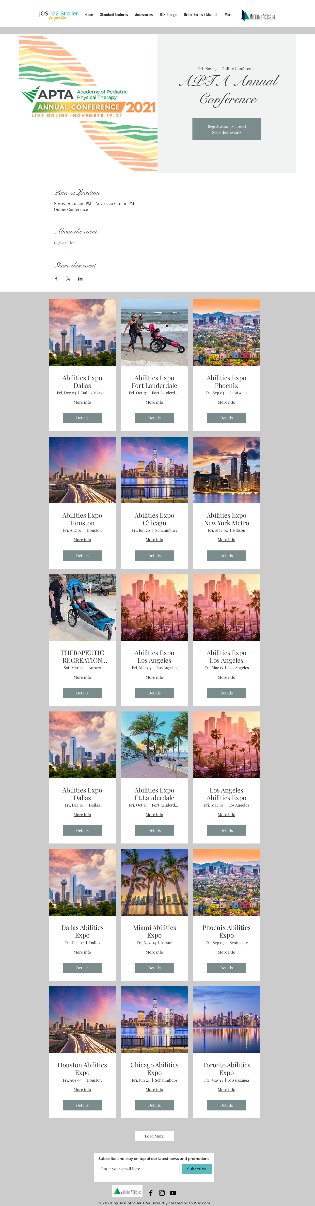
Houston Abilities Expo (82, 1068)
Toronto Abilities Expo (227, 1068)
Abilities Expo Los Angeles (154, 656)
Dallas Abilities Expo (82, 931)
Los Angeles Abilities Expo (226, 793)
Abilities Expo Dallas (82, 381)
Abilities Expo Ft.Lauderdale (154, 793)
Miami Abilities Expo (154, 931)
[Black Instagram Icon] (162, 1193)
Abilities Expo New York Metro (226, 519)
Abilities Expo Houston (82, 519)
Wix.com (202, 1203)
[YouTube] (173, 1193)
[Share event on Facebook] (56, 279)
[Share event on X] (68, 279)
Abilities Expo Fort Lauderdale (154, 381)
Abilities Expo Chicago (154, 519)
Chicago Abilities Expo (154, 1068)
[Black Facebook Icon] (151, 1193)
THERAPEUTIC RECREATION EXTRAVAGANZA (82, 656)
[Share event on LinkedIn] (80, 279)
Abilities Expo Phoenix (226, 381)
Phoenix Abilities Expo (227, 931)
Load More (154, 1136)
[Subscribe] (197, 1169)
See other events (226, 132)
